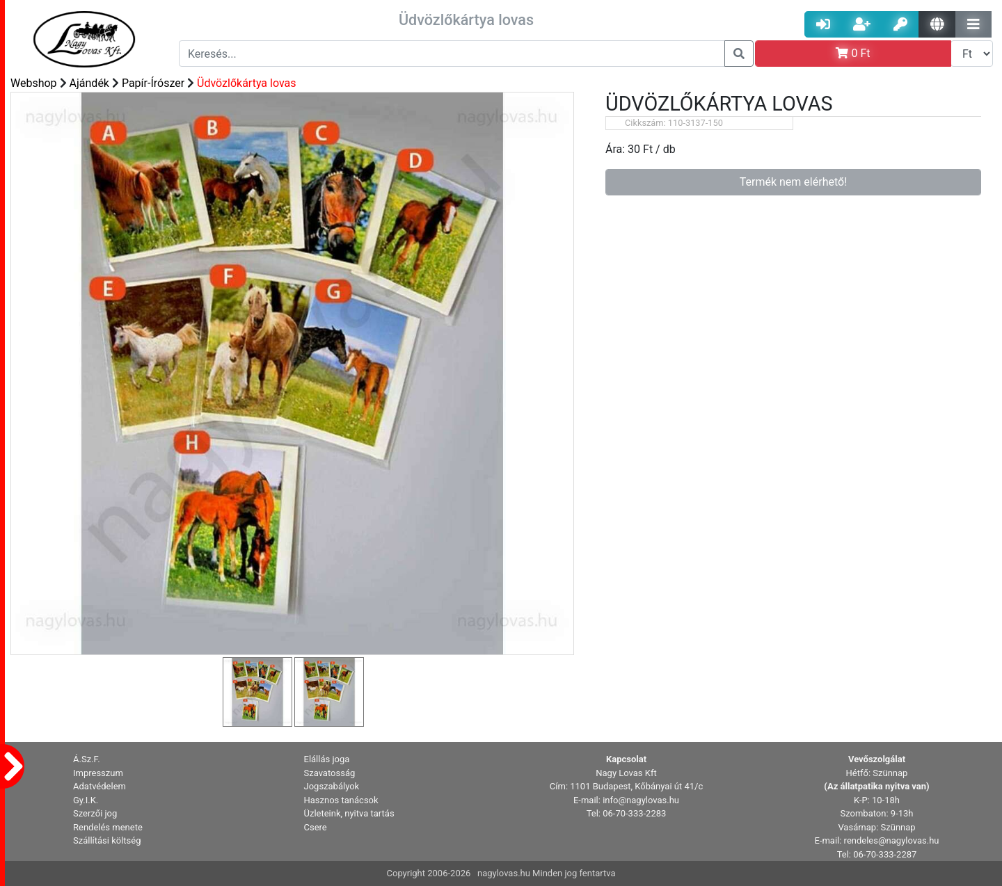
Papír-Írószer (153, 83)
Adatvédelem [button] (99, 786)
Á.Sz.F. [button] (86, 759)
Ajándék (89, 83)
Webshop (33, 83)
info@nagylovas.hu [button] (641, 800)
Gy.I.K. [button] (85, 800)
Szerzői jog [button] (95, 813)
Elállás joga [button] (327, 759)
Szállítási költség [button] (107, 840)
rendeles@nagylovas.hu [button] (891, 840)
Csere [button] (315, 827)
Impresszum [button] (98, 773)
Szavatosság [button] (330, 773)
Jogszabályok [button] (332, 786)
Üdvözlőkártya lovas (246, 83)
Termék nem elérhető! (794, 181)
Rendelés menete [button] (108, 827)
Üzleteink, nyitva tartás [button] (349, 813)
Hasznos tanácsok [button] (341, 800)
